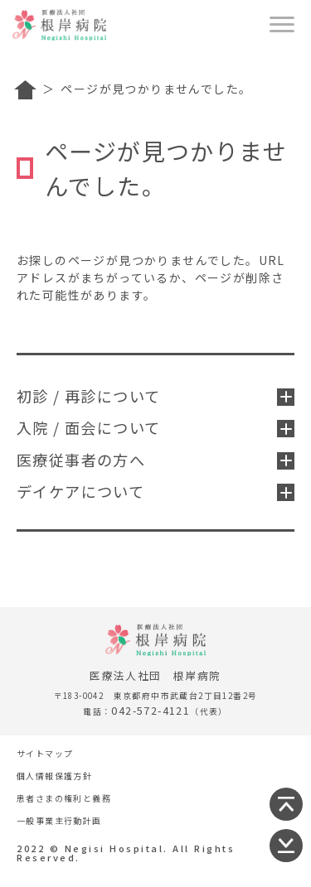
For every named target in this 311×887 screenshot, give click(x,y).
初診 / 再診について (155, 396)
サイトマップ (45, 753)
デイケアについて (155, 491)
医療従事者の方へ (155, 459)
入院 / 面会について (155, 427)
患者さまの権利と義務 (64, 798)
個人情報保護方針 (54, 775)
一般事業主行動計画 (59, 820)
